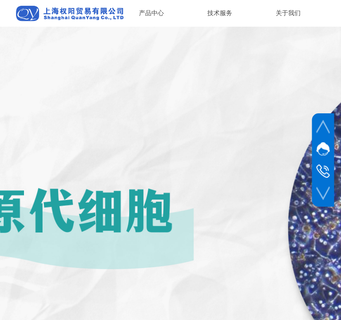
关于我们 (288, 13)
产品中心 (151, 13)
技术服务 (219, 13)
